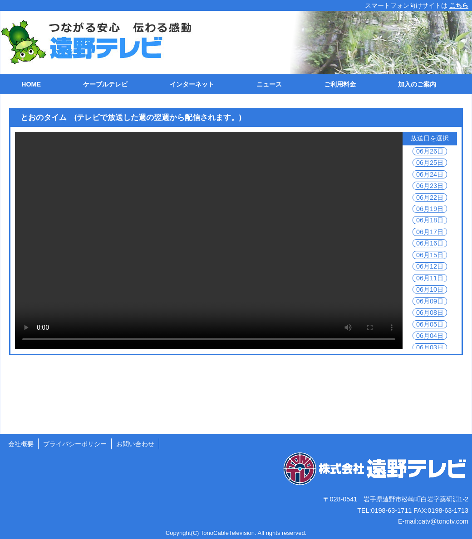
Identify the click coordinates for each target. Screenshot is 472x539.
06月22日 (429, 197)
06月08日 (429, 312)
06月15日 (429, 255)
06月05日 (429, 324)
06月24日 (429, 174)
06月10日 (429, 289)
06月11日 (429, 278)
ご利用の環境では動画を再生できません (209, 240)
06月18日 (429, 220)
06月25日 (429, 162)
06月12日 (429, 266)
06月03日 (429, 347)
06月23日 (429, 185)
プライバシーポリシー (75, 444)
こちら (458, 5)
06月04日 (429, 335)
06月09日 (429, 301)
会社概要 (21, 444)
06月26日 (429, 151)
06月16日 (429, 243)
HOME (31, 84)
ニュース (269, 84)
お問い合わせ (135, 444)
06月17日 (429, 232)
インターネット (192, 84)
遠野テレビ (91, 42)
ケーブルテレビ (105, 84)
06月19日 (429, 208)
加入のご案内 (417, 84)
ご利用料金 (340, 84)
